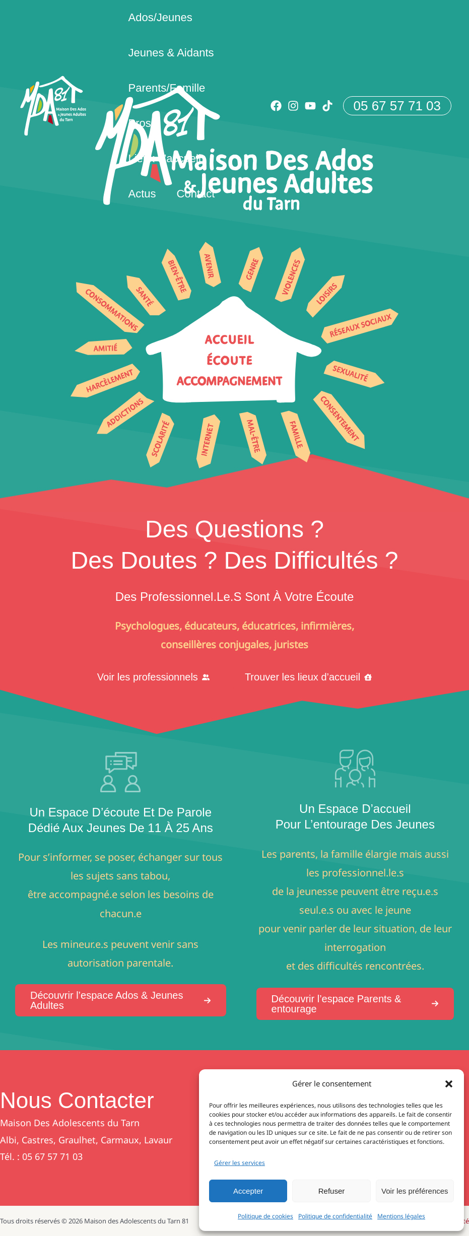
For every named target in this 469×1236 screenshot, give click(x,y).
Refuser (331, 1191)
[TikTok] (327, 105)
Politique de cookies (265, 1216)
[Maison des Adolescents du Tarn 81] (53, 105)
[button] (449, 1084)
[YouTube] (310, 105)
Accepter (248, 1191)
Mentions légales (401, 1216)
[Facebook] (276, 105)
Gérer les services (239, 1162)
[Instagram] (293, 105)
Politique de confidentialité (335, 1216)
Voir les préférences (414, 1191)
